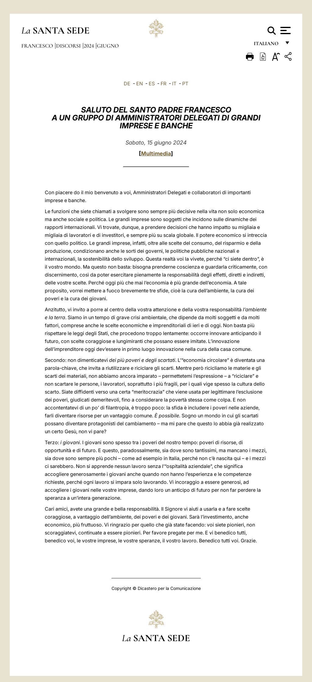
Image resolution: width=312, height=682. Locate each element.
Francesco (37, 45)
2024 (89, 45)
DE (127, 83)
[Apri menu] (285, 30)
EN (139, 83)
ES (152, 83)
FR (163, 83)
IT (174, 83)
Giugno (108, 45)
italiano (267, 45)
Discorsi (69, 45)
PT (185, 83)
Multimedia (156, 153)
